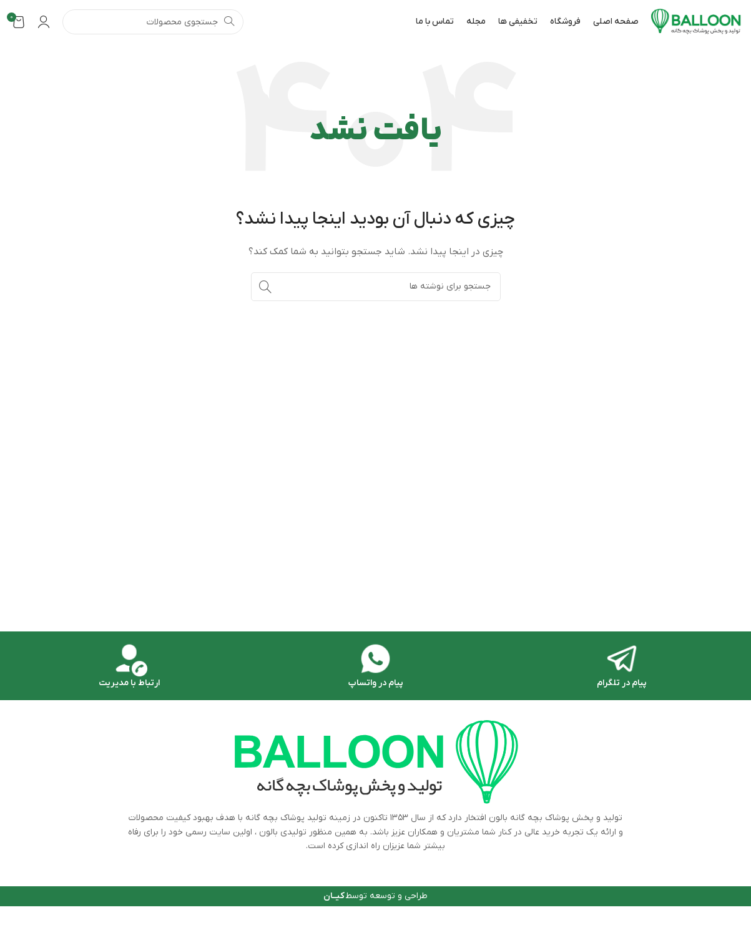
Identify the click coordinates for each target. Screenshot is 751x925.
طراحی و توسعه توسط (375, 896)
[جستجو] (152, 21)
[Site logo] (696, 21)
